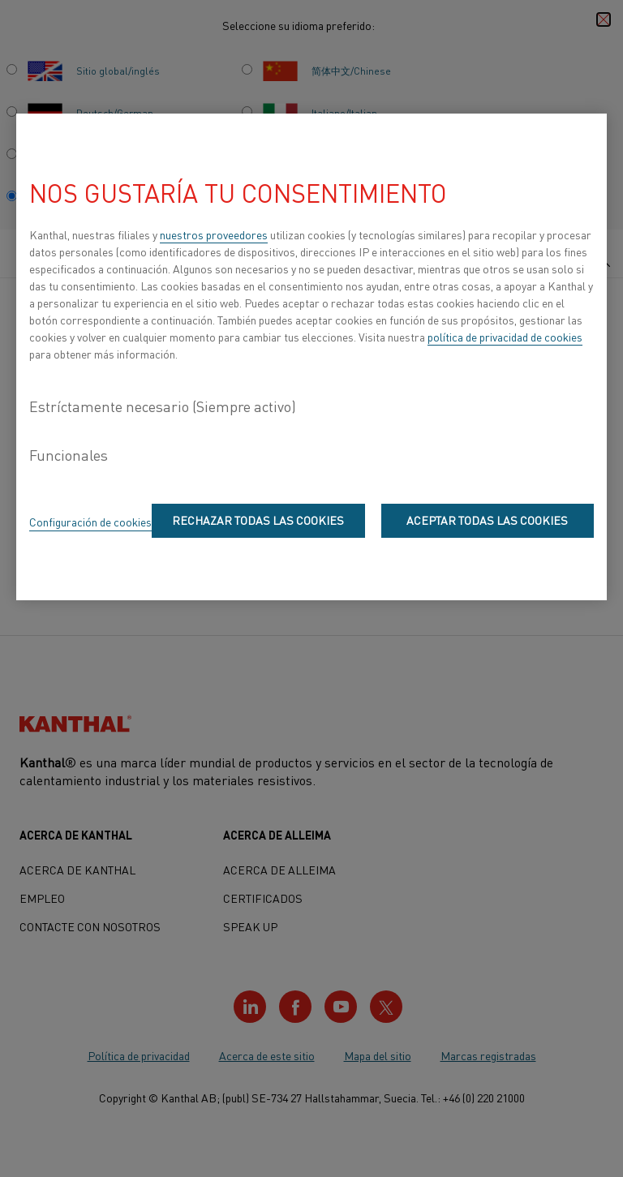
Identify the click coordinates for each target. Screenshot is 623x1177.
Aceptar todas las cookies (487, 520)
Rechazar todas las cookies (258, 520)
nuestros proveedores (214, 234)
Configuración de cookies (90, 521)
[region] (311, 357)
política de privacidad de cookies (505, 337)
